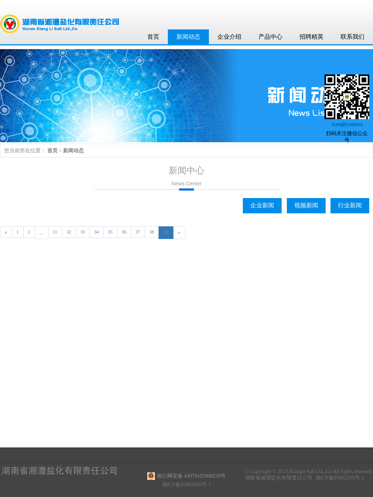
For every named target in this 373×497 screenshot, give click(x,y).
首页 (153, 37)
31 (55, 232)
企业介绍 (229, 37)
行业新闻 (350, 205)
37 (138, 232)
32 (69, 232)
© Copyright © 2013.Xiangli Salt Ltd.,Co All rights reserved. (309, 471)
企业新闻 (262, 205)
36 (124, 232)
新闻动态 (188, 37)
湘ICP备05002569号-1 (339, 478)
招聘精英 (311, 37)
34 (96, 232)
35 (110, 232)
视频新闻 (306, 205)
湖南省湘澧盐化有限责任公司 (279, 478)
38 (152, 232)
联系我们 (352, 37)
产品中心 (270, 37)
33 (83, 232)
